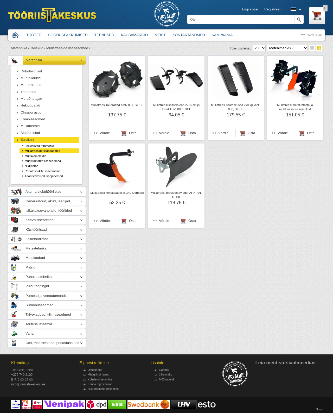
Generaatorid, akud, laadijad (47, 201)
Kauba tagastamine (100, 384)
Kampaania (222, 35)
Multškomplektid (35, 156)
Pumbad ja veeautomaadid (46, 296)
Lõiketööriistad (36, 239)
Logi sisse (250, 9)
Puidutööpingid (37, 286)
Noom (319, 409)
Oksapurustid (31, 112)
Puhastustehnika (38, 277)
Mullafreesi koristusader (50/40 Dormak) (117, 192)
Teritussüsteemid (38, 324)
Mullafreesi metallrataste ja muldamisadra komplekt (295, 107)
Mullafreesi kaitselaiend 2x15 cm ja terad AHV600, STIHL (176, 107)
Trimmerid (28, 92)
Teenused (104, 35)
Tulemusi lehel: (240, 48)
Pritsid (30, 267)
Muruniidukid (31, 78)
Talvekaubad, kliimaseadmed (48, 314)
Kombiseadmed (33, 119)
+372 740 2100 (22, 375)
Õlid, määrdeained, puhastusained (52, 343)
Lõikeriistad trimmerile (39, 145)
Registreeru (273, 9)
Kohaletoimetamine (100, 379)
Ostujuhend (95, 369)
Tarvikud (27, 140)
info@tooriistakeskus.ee (28, 384)
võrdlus (314, 34)
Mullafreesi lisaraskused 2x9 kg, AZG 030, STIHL (235, 107)
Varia (29, 333)
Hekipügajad (30, 105)
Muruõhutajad (31, 99)
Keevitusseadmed (39, 220)
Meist (160, 35)
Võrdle (105, 133)
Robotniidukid (31, 71)
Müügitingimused (98, 374)
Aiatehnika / (20, 48)
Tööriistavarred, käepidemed (44, 176)
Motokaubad (35, 258)
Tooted (33, 35)
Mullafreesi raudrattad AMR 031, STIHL (117, 105)
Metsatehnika (36, 248)
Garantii (164, 369)
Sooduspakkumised (67, 35)
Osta (133, 133)
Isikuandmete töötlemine (103, 388)
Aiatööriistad (30, 133)
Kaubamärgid (134, 35)
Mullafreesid (30, 126)
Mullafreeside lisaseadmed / (68, 48)
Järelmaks (165, 374)
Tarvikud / (37, 48)
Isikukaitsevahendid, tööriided (48, 210)
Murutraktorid (31, 85)
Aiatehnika (33, 60)
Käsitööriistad (36, 229)
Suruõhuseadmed (39, 305)
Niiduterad (32, 165)
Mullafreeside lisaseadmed (42, 150)
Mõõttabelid (166, 379)
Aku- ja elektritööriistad (43, 191)
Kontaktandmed (188, 35)
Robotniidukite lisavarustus (42, 171)
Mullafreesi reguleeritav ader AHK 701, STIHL (176, 194)
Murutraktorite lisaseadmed (43, 160)
